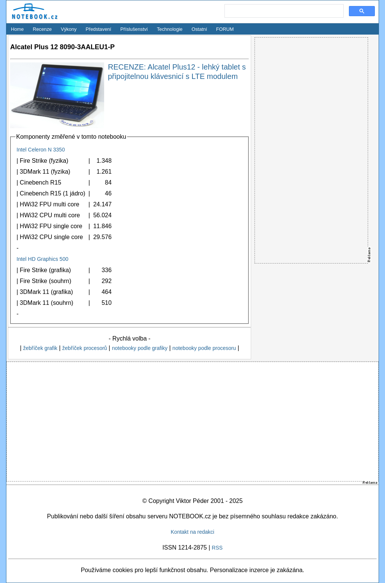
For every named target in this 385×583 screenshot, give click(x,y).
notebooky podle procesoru (204, 348)
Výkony (69, 29)
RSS (217, 548)
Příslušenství (134, 29)
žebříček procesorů (84, 348)
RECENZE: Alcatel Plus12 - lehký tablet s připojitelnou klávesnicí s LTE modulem (177, 71)
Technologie (169, 29)
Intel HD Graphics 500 (42, 259)
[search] (283, 11)
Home (17, 29)
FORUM (225, 29)
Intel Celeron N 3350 (41, 150)
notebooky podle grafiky (140, 348)
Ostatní (199, 29)
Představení (98, 29)
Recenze (42, 29)
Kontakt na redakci (192, 532)
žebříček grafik (40, 348)
